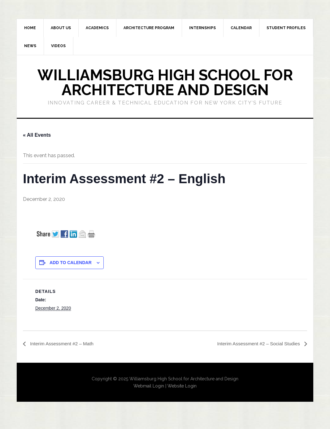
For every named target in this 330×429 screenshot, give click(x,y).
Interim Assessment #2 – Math (63, 344)
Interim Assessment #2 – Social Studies (257, 344)
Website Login (182, 385)
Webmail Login (148, 385)
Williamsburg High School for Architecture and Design (165, 82)
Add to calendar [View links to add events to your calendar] (71, 262)
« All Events (37, 135)
